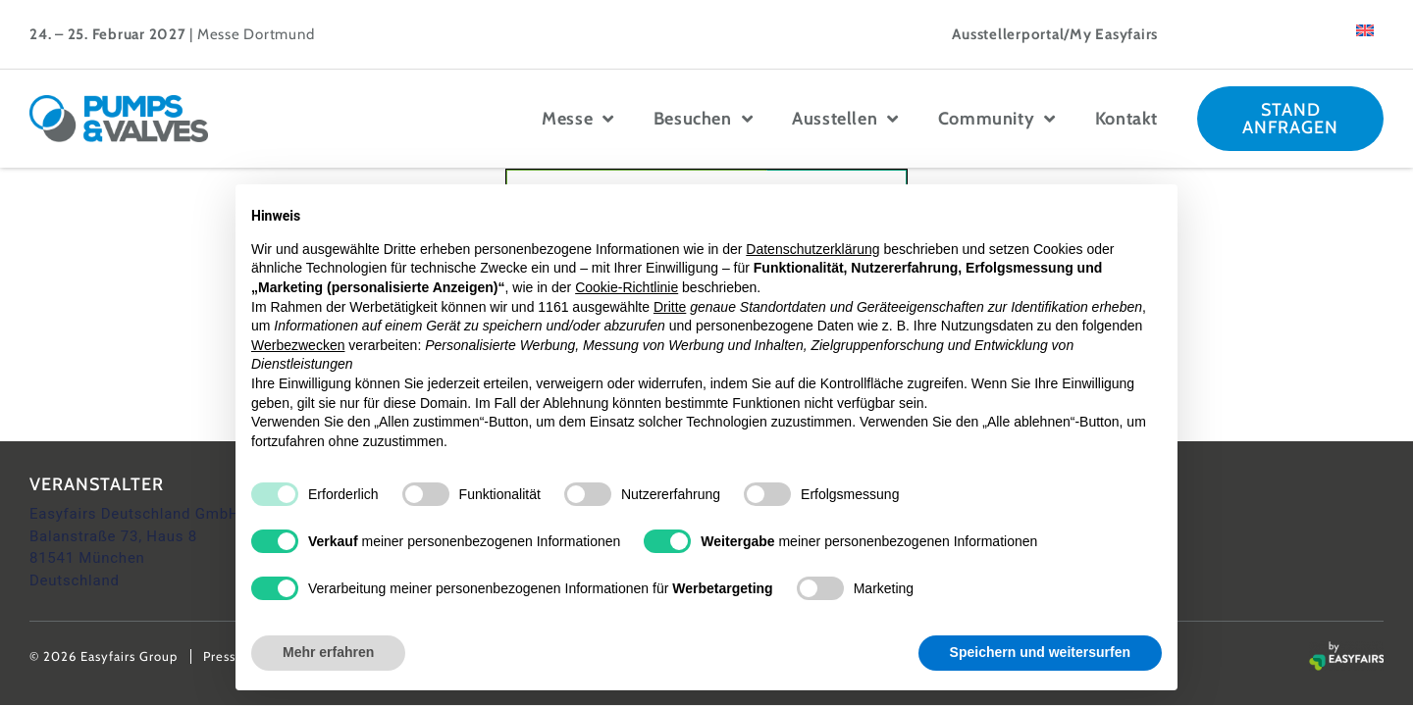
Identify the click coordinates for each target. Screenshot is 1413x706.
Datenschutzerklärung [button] (812, 249)
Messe (578, 118)
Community (997, 118)
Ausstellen (845, 118)
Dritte (670, 307)
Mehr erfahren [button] (328, 652)
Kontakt (1126, 118)
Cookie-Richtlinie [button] (626, 287)
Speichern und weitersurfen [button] (1040, 652)
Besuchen (703, 118)
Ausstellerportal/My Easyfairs (1055, 34)
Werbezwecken (297, 345)
